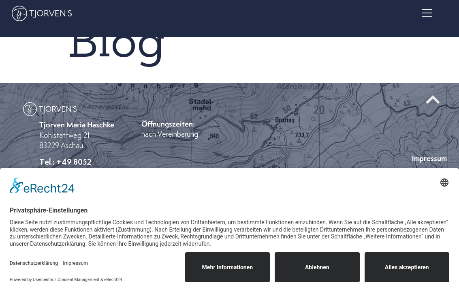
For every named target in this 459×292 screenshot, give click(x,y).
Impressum (429, 158)
